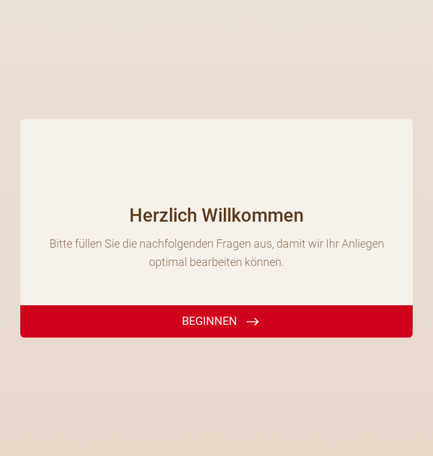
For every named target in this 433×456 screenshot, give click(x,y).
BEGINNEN (209, 320)
